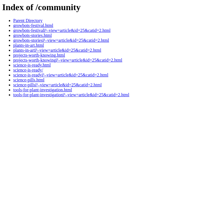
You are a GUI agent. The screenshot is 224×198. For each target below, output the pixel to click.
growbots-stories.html (32, 35)
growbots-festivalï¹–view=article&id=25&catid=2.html (61, 30)
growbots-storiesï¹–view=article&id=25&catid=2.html (61, 40)
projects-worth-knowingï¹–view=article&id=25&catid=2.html (67, 60)
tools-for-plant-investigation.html (42, 89)
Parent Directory (27, 20)
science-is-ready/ (28, 70)
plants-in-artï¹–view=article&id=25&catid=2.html (57, 50)
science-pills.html (28, 80)
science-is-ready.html (32, 65)
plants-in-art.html (28, 45)
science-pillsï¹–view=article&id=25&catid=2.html (57, 84)
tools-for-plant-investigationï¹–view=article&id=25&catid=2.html (71, 94)
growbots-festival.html (33, 25)
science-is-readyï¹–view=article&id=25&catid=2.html (60, 75)
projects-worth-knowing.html (39, 55)
